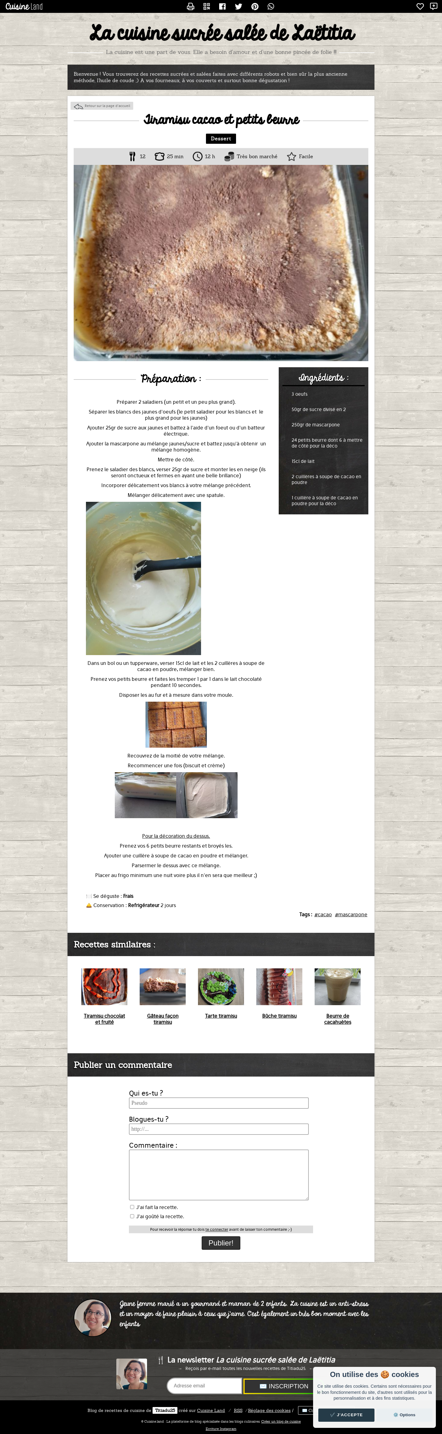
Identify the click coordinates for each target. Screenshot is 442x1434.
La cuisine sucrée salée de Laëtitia (221, 34)
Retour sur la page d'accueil (107, 106)
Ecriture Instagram (221, 1429)
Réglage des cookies (269, 1410)
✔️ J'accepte (346, 1415)
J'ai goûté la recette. (157, 1216)
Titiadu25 (165, 1410)
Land (211, 1410)
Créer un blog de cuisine (281, 1421)
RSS (238, 1410)
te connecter (216, 1229)
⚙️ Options (404, 1415)
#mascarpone (351, 914)
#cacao (323, 914)
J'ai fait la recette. (154, 1207)
